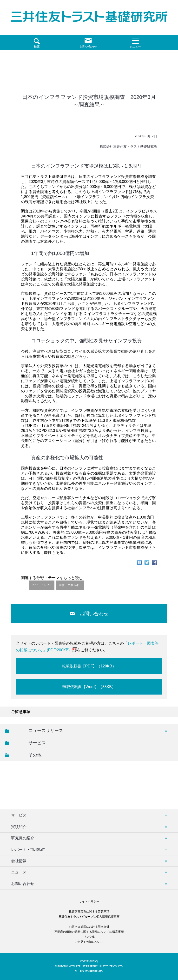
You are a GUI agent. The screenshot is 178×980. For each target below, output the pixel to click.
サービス (37, 742)
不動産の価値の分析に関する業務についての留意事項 (89, 931)
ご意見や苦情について (89, 942)
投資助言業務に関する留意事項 (89, 911)
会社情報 (18, 861)
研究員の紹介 (22, 838)
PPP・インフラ (42, 585)
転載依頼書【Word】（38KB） (89, 687)
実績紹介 (18, 827)
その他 (34, 755)
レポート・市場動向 (28, 849)
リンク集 (89, 936)
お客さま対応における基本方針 (89, 926)
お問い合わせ (93, 613)
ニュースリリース (45, 730)
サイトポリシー (89, 901)
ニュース (18, 872)
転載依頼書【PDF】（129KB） (89, 666)
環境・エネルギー (70, 585)
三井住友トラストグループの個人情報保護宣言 (89, 916)
